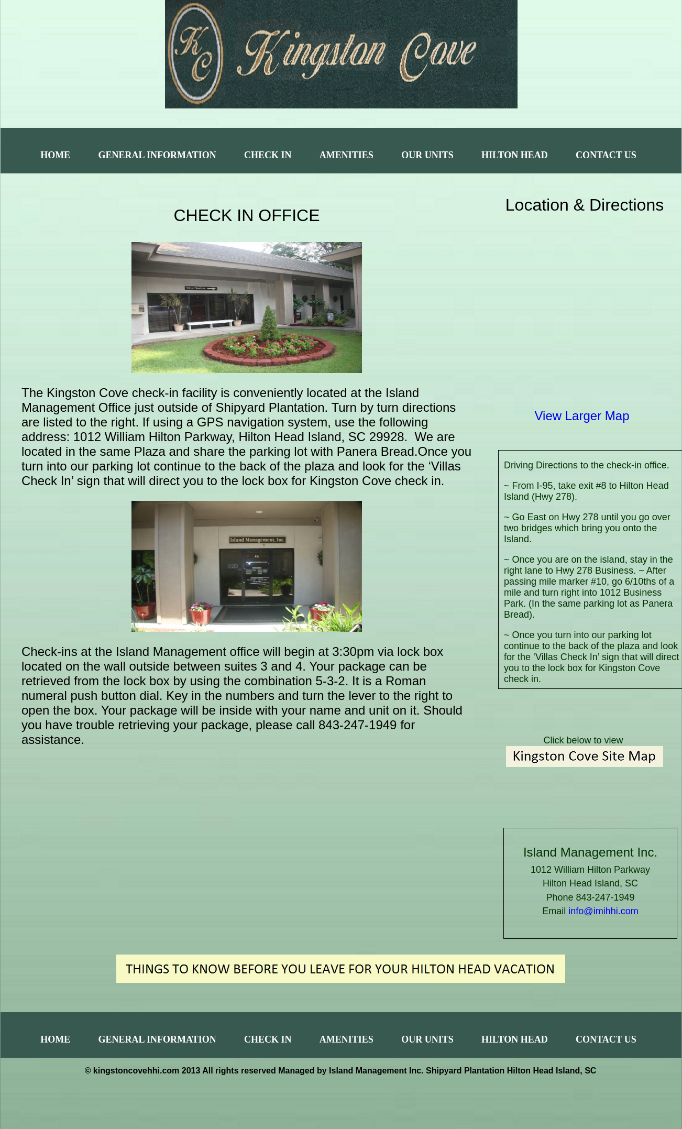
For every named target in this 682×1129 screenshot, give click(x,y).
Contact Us (606, 155)
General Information (157, 155)
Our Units (427, 155)
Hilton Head (514, 155)
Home (55, 155)
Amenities (346, 155)
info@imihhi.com (603, 911)
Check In (268, 155)
